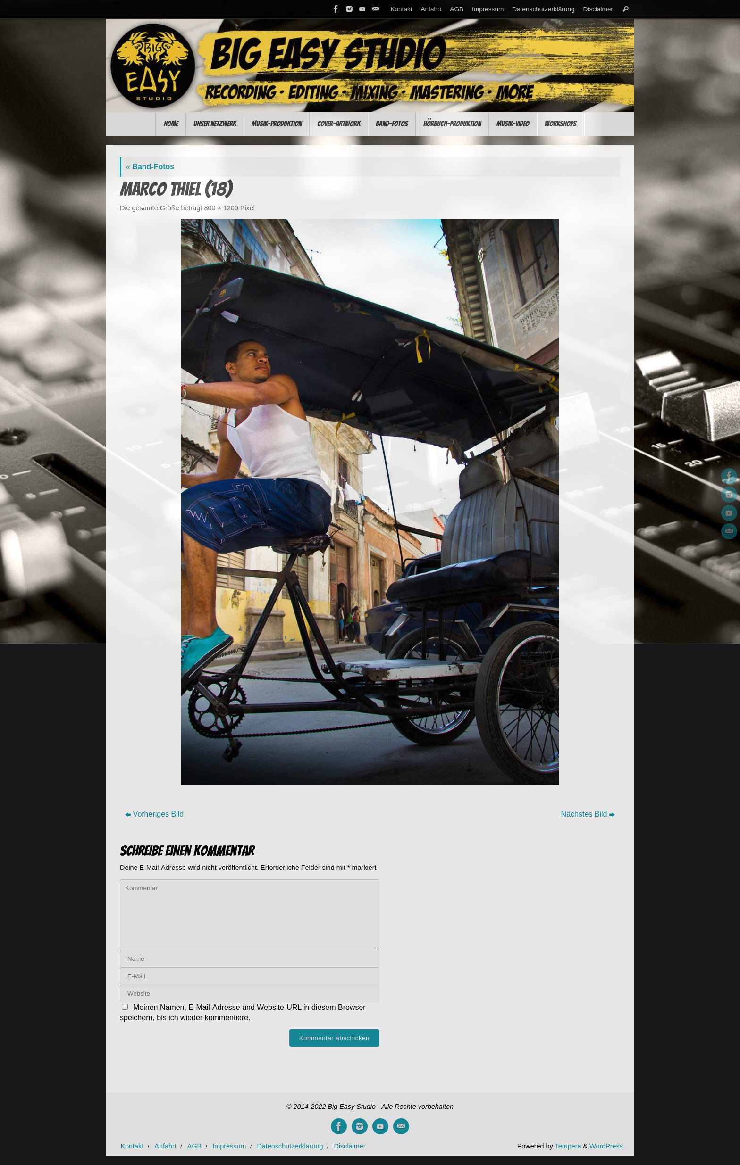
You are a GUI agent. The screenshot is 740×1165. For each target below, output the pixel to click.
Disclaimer (598, 9)
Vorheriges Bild (154, 814)
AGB (456, 9)
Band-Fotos (150, 167)
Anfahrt (431, 9)
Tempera (568, 1146)
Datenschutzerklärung (543, 9)
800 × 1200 (221, 208)
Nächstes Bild (588, 814)
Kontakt (401, 9)
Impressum (488, 9)
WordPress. (607, 1146)
